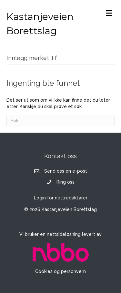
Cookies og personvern (60, 271)
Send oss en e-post (65, 171)
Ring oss (65, 182)
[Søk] (60, 120)
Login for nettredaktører (60, 197)
